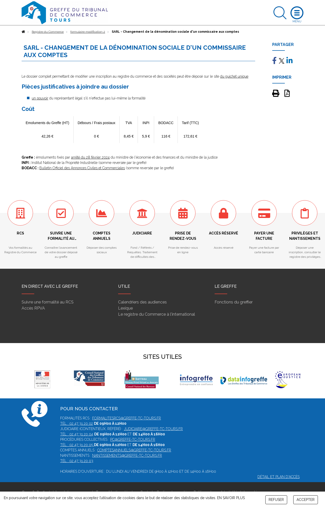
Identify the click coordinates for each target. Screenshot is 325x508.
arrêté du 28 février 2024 (90, 157)
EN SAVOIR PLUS (231, 498)
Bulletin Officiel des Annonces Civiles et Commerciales (82, 168)
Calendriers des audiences (142, 302)
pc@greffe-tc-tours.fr (132, 439)
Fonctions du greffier (234, 302)
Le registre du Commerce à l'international (156, 314)
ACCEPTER (306, 500)
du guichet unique (234, 76)
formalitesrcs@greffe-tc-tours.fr (126, 418)
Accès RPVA (33, 308)
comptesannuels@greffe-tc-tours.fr (134, 450)
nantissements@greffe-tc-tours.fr (127, 455)
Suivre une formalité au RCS (48, 302)
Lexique (125, 308)
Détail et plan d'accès (278, 477)
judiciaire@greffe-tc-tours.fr (153, 429)
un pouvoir (40, 98)
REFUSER (276, 500)
